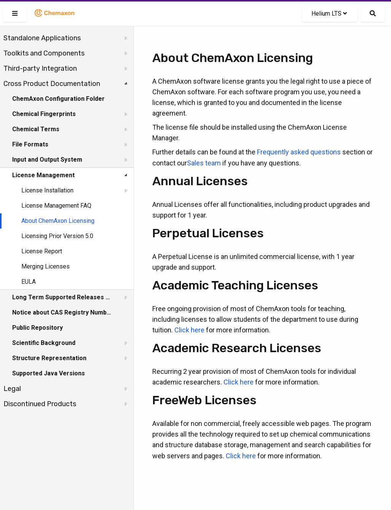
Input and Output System (47, 159)
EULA (28, 281)
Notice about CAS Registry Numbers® (62, 312)
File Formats (30, 144)
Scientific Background (43, 342)
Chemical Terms (35, 129)
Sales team (204, 163)
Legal (12, 388)
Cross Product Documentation (51, 83)
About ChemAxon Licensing (57, 220)
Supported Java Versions (48, 373)
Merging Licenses (45, 266)
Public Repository (37, 327)
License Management (43, 175)
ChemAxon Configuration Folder (58, 98)
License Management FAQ (56, 205)
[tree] (67, 220)
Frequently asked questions (299, 152)
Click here (189, 330)
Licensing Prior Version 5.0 (57, 236)
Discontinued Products (39, 404)
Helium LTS (329, 13)
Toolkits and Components (44, 53)
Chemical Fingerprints (44, 114)
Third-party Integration (40, 68)
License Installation (47, 190)
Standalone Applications (42, 38)
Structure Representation (49, 358)
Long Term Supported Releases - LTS (62, 297)
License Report (41, 251)
